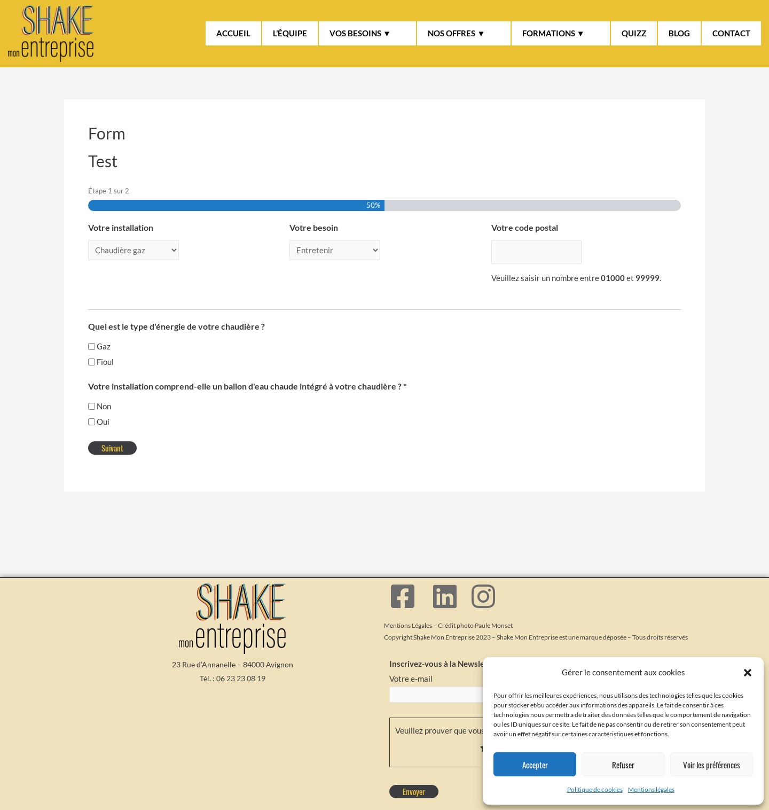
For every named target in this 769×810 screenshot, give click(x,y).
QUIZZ (634, 33)
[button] (747, 672)
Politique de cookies (595, 789)
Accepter (535, 764)
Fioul (105, 356)
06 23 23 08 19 (240, 674)
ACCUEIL (233, 33)
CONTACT (731, 33)
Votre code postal (524, 227)
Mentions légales (651, 789)
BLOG (679, 33)
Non (104, 401)
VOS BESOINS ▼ (360, 33)
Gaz (104, 341)
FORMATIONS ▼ (553, 33)
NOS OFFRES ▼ (456, 33)
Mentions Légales (408, 621)
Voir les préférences (711, 764)
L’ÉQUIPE (290, 33)
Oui (103, 416)
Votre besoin (313, 227)
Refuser (623, 764)
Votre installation (120, 227)
